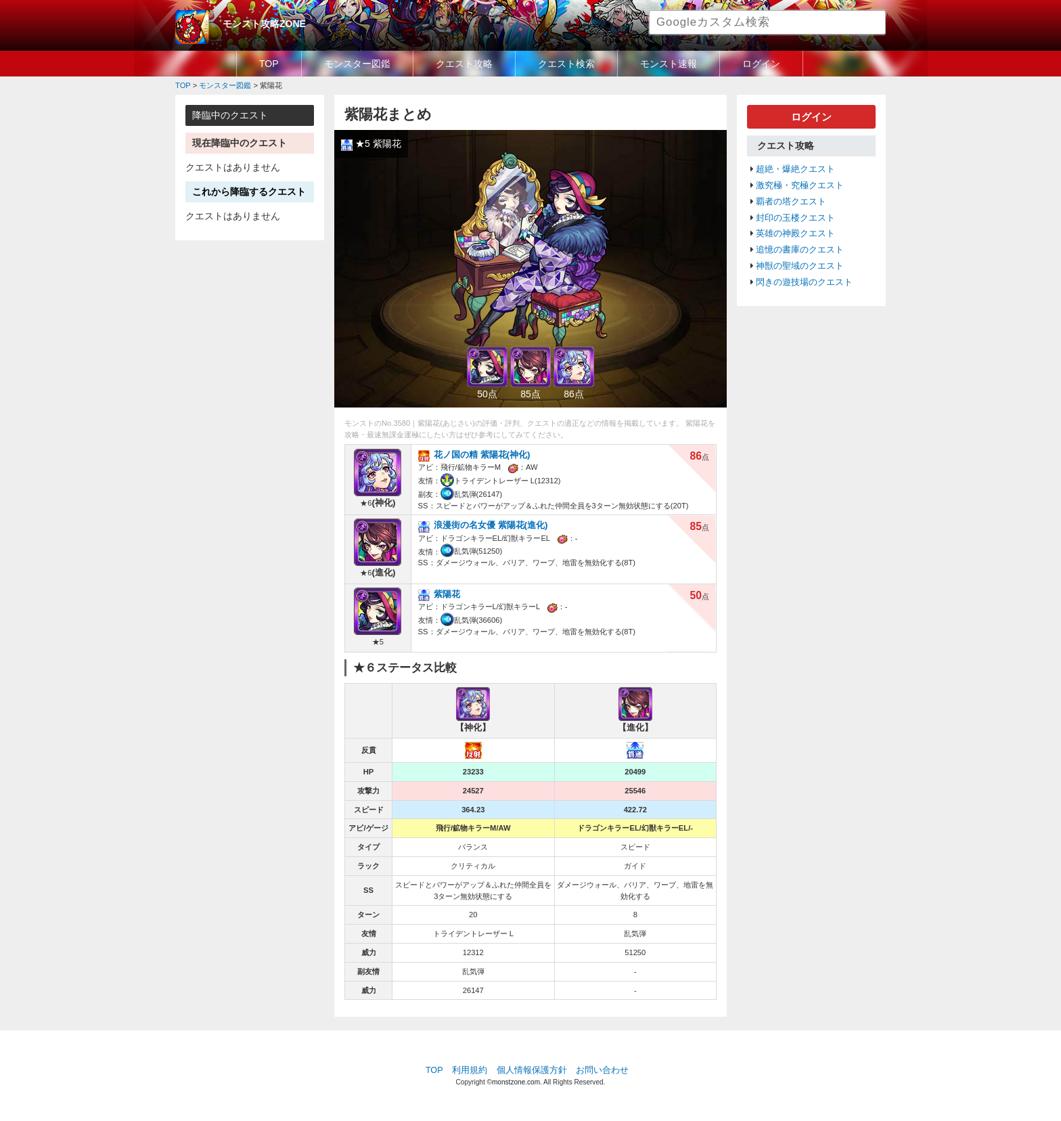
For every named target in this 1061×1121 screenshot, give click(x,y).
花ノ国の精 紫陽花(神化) (482, 454)
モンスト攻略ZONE (264, 23)
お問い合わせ (602, 1070)
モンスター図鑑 (357, 63)
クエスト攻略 (464, 63)
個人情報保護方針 (532, 1070)
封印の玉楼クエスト (795, 218)
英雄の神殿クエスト (795, 233)
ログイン (761, 63)
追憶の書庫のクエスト (800, 250)
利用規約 (469, 1070)
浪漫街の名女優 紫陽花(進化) (491, 525)
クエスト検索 (566, 63)
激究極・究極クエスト (800, 185)
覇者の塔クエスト (791, 201)
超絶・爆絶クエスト (795, 169)
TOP (269, 63)
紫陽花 (447, 594)
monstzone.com (516, 1082)
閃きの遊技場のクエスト (804, 282)
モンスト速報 (668, 63)
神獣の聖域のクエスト (800, 266)
